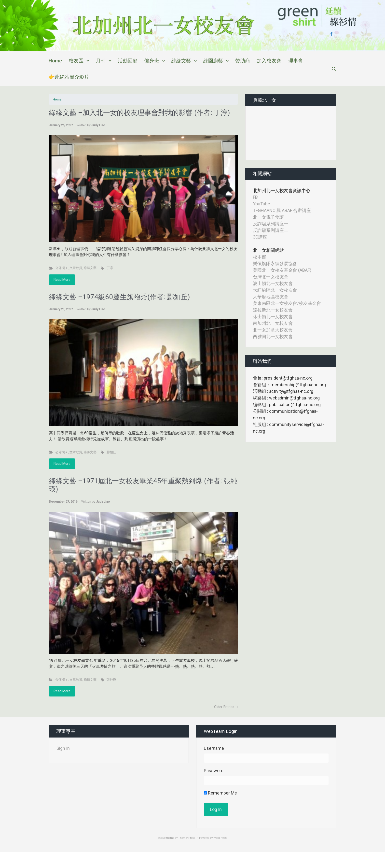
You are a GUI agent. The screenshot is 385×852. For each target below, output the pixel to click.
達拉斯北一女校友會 (273, 309)
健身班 (151, 61)
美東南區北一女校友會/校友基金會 (287, 303)
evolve (161, 837)
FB (255, 197)
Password (213, 770)
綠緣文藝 (181, 61)
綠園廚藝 (213, 61)
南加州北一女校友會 (273, 323)
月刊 (101, 61)
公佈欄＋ (61, 268)
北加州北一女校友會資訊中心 (281, 190)
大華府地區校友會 (270, 296)
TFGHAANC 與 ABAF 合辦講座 (282, 210)
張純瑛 (111, 680)
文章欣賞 (75, 268)
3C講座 (260, 237)
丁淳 (110, 268)
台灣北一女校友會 (270, 276)
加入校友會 (269, 61)
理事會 (295, 61)
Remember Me (220, 792)
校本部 (259, 256)
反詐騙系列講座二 (270, 230)
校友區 (76, 61)
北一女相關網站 (268, 250)
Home (55, 61)
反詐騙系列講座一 (270, 223)
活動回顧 (128, 61)
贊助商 (242, 61)
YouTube (261, 203)
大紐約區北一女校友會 (275, 290)
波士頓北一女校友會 (273, 283)
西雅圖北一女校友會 (273, 336)
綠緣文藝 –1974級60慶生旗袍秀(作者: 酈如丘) (119, 297)
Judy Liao (98, 125)
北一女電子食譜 (268, 217)
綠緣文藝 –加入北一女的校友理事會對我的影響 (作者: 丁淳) (139, 113)
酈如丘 (111, 452)
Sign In (63, 748)
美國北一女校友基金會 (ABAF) (282, 270)
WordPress (220, 837)
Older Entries (224, 707)
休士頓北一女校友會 (273, 316)
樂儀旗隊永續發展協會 (275, 263)
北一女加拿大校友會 (273, 329)
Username (214, 748)
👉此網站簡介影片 (69, 77)
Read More (62, 280)
